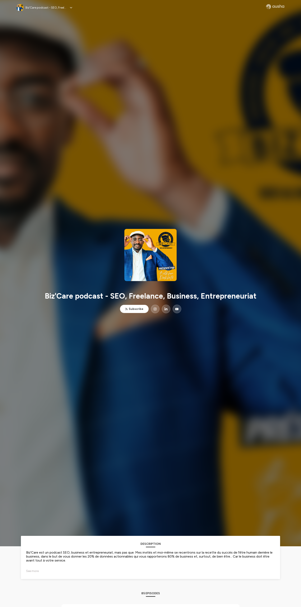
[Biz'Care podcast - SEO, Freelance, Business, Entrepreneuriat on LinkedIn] (166, 309)
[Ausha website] (275, 6)
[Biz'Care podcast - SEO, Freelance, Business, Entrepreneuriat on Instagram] (155, 309)
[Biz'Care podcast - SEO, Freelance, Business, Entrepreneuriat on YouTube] (177, 309)
